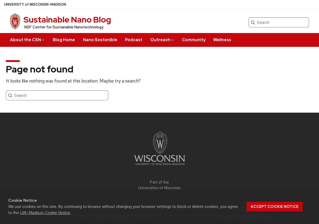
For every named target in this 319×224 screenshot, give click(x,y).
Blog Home (64, 39)
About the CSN (27, 39)
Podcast (133, 39)
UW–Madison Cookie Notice (45, 212)
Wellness (222, 39)
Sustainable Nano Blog (67, 19)
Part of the (159, 185)
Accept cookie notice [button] (275, 206)
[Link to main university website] (159, 166)
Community (194, 39)
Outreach (162, 39)
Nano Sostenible (100, 39)
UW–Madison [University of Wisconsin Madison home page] (35, 4)
